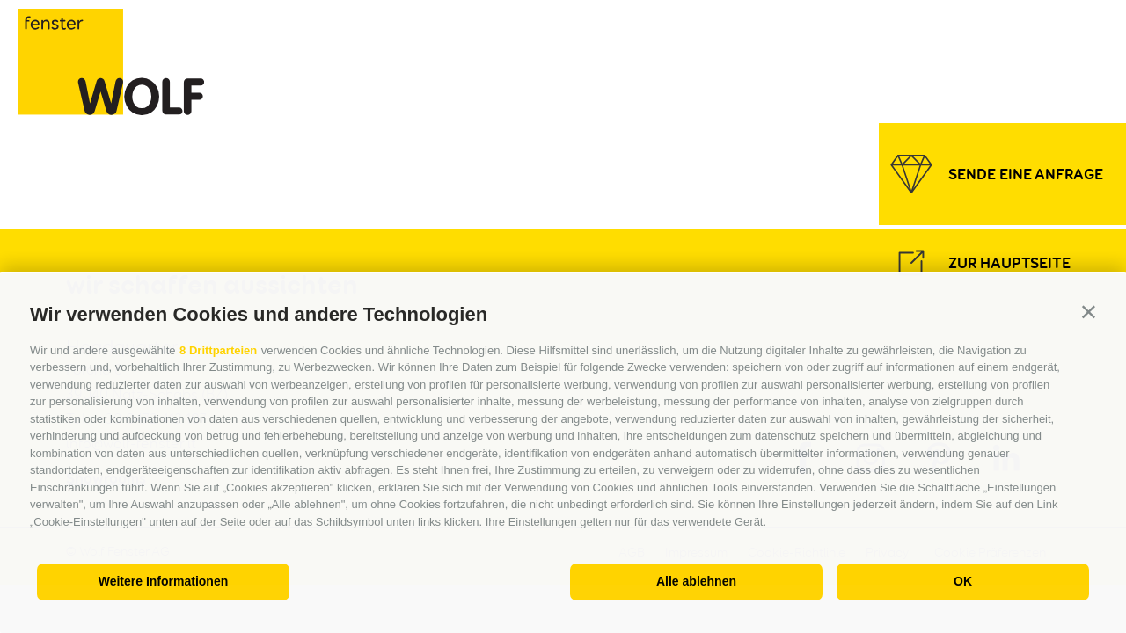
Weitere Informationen (164, 581)
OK (963, 581)
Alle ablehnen (696, 581)
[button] (1088, 310)
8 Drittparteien (218, 350)
